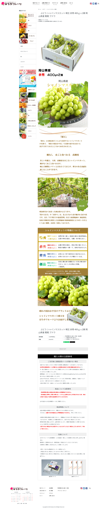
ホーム (39, 9)
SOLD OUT (63, 349)
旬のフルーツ (36, 3)
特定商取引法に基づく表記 (63, 488)
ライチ (22, 67)
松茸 (22, 46)
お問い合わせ (63, 3)
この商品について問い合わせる (72, 339)
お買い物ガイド (46, 3)
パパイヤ (23, 61)
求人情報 (51, 490)
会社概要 (51, 488)
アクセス (51, 493)
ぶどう (44, 9)
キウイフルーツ (24, 51)
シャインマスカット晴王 (52, 9)
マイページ (55, 3)
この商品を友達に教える (70, 337)
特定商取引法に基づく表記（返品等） (73, 336)
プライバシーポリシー (62, 490)
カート (71, 3)
